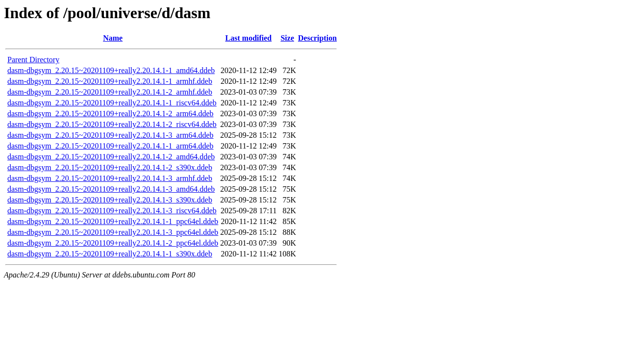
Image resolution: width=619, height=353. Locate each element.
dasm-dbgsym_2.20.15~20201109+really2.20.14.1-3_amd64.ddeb (111, 189)
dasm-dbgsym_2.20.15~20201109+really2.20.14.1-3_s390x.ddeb (109, 200)
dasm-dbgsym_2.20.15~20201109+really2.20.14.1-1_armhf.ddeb (109, 81)
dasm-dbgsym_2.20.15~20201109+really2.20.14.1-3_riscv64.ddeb (112, 210)
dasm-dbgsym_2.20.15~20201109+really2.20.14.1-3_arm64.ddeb (110, 135)
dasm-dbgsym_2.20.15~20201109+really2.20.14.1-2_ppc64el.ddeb (112, 243)
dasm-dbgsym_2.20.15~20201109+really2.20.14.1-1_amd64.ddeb (111, 70)
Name (113, 38)
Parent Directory (33, 59)
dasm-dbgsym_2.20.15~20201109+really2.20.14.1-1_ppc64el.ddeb (112, 221)
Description (317, 38)
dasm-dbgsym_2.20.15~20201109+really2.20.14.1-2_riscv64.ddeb (112, 124)
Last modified (248, 38)
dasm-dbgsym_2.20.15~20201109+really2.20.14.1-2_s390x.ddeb (109, 167)
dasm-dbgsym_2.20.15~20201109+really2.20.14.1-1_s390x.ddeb (109, 254)
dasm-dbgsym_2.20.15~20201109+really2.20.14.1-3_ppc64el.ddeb (112, 232)
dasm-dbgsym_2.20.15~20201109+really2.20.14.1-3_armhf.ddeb (109, 178)
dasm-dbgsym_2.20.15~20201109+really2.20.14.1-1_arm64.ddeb (110, 146)
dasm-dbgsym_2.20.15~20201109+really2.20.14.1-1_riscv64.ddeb (112, 103)
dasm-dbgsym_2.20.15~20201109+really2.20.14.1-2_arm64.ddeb (110, 113)
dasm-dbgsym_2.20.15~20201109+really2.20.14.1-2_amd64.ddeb (111, 156)
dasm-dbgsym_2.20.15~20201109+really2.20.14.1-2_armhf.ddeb (109, 92)
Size (287, 38)
